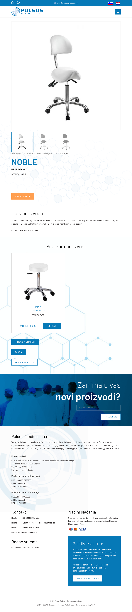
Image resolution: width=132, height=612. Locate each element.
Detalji (52, 326)
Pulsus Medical (17, 154)
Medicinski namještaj (44, 154)
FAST (18, 352)
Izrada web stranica (56, 605)
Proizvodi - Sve (24, 362)
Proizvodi (29, 154)
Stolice (58, 154)
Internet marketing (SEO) (85, 605)
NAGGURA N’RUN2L (25, 342)
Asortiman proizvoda (88, 578)
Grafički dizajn (70, 605)
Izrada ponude (22, 196)
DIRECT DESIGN (43, 605)
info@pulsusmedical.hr (67, 3)
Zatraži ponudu (28, 326)
